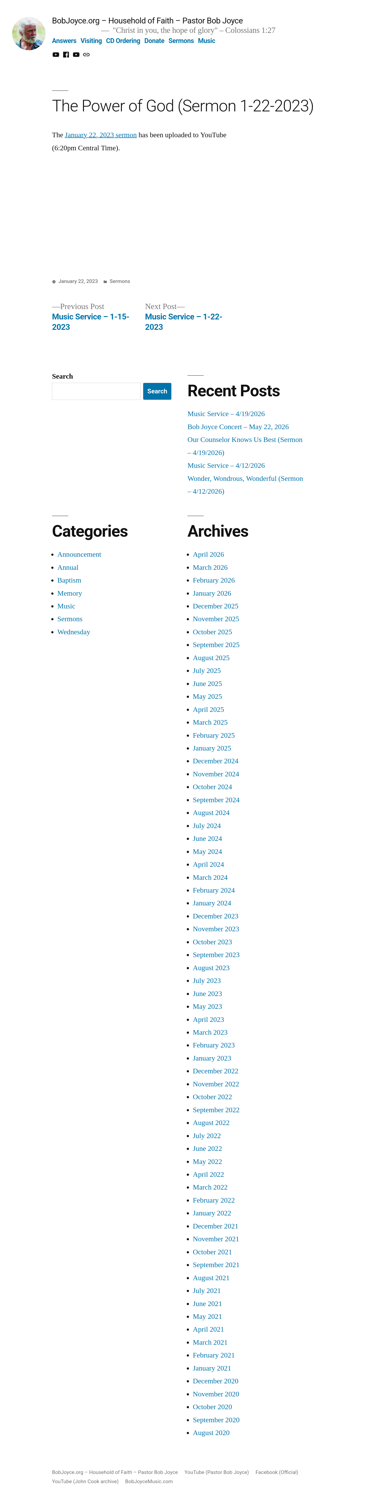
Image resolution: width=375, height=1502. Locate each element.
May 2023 (207, 1006)
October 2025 (212, 632)
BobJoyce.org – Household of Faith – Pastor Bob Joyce (147, 20)
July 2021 (207, 1290)
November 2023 (216, 928)
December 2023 (215, 916)
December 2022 (215, 1071)
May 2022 (207, 1161)
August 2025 (211, 657)
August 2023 (211, 967)
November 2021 (216, 1239)
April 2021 (208, 1329)
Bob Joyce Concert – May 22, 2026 (238, 426)
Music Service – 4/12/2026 (226, 465)
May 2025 (207, 696)
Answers (64, 41)
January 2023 (212, 1058)
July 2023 (207, 980)
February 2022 (214, 1200)
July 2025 (207, 670)
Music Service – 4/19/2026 (226, 413)
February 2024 (214, 890)
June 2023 (207, 993)
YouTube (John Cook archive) (85, 1481)
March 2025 (210, 722)
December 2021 (215, 1226)
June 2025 (207, 683)
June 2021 (207, 1303)
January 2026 (212, 593)
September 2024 (216, 799)
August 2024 (211, 812)
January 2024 (212, 903)
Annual (67, 567)
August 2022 (211, 1122)
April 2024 (208, 864)
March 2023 (210, 1032)
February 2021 (214, 1355)
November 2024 (216, 774)
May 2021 (207, 1316)
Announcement (79, 554)
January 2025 (212, 748)
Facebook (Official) (276, 1472)
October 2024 (212, 786)
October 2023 (212, 942)
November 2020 (216, 1394)
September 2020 (216, 1419)
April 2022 (208, 1174)
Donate (154, 41)
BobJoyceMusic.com (149, 1481)
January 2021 (212, 1368)
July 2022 (207, 1135)
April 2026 (208, 554)
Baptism (69, 580)
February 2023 (214, 1045)
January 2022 (212, 1213)
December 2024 (215, 761)
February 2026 (214, 580)
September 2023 (216, 954)
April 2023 (208, 1019)
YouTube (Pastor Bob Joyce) (216, 1472)
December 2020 (215, 1381)
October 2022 (212, 1096)
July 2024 (207, 825)
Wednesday (73, 632)
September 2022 (216, 1109)
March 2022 (210, 1187)
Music (206, 41)
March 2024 (210, 877)
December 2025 (215, 606)
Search (62, 376)
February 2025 (214, 735)
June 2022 (207, 1148)
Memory (69, 593)
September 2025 (216, 644)
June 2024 (207, 838)
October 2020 (212, 1406)
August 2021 (211, 1277)
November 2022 (216, 1084)
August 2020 (211, 1432)
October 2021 (212, 1252)
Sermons (181, 41)
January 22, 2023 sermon (101, 134)
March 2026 (210, 567)
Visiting (91, 41)
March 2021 (210, 1342)
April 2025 (208, 709)
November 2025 (216, 618)
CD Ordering (123, 41)
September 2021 (216, 1264)
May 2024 (207, 851)
